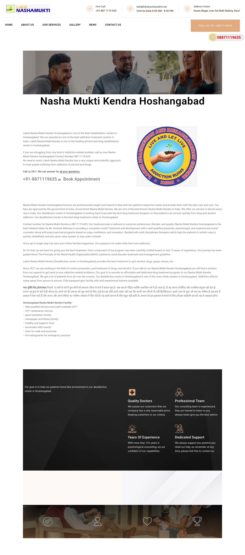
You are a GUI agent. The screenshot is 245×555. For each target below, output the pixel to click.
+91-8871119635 (40, 177)
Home (9, 23)
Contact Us (116, 23)
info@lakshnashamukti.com (151, 6)
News (95, 23)
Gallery (77, 23)
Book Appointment (81, 177)
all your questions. (70, 169)
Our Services (53, 23)
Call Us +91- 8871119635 (212, 23)
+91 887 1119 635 (106, 10)
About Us (28, 23)
